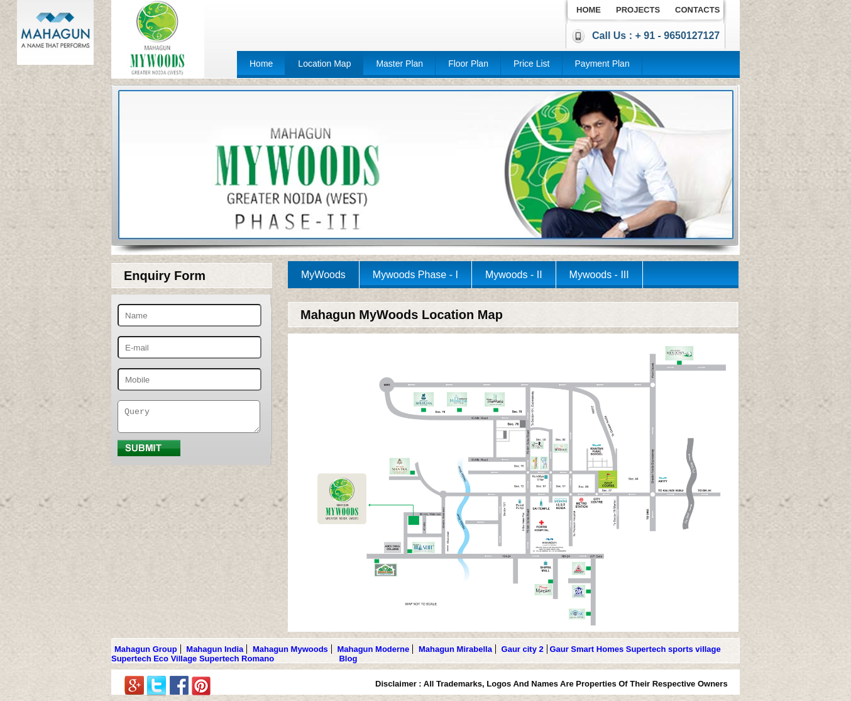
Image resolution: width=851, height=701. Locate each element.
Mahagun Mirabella (455, 649)
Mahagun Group (145, 649)
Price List (531, 64)
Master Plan (399, 64)
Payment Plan (602, 64)
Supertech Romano (236, 658)
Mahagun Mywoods (290, 649)
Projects (638, 9)
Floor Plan (468, 64)
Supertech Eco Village (154, 658)
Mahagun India (214, 649)
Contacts (697, 9)
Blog (348, 658)
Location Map (324, 64)
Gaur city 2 (523, 649)
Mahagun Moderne (373, 649)
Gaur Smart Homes (586, 649)
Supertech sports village (673, 649)
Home (588, 9)
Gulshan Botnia (307, 658)
